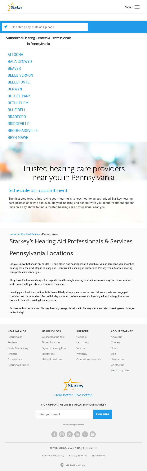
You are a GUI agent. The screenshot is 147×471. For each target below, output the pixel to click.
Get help (81, 336)
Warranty (81, 353)
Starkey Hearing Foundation (73, 425)
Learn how (82, 342)
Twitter (70, 434)
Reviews (12, 342)
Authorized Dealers (29, 234)
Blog (113, 353)
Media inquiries (120, 370)
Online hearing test (53, 336)
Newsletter (117, 359)
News (114, 348)
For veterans (14, 359)
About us (116, 336)
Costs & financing (17, 348)
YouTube (77, 434)
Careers (115, 342)
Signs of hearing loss (54, 348)
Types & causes (51, 342)
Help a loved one (52, 359)
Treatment (48, 353)
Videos (80, 348)
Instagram (62, 434)
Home (13, 234)
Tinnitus (12, 353)
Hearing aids (14, 336)
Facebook (54, 434)
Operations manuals (88, 359)
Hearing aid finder (18, 364)
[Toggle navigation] (131, 6)
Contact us (117, 364)
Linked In (85, 434)
